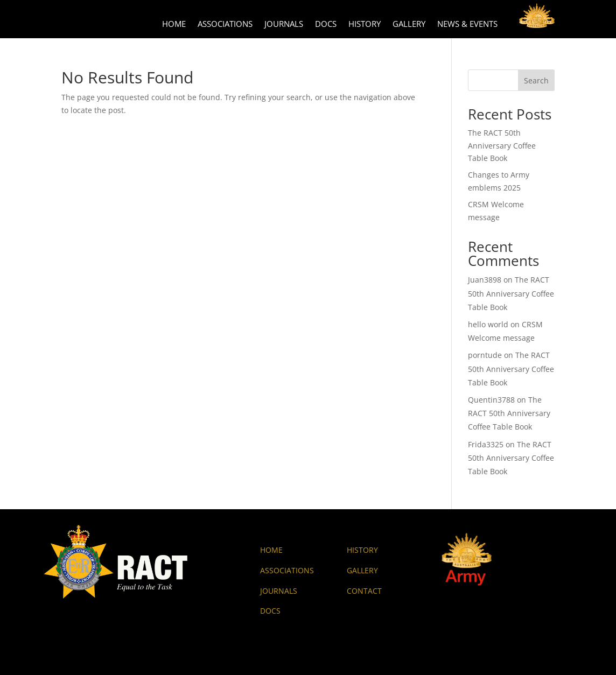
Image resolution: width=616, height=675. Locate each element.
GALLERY (362, 570)
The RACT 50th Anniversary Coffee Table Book (502, 146)
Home (174, 24)
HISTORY (362, 550)
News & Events (467, 24)
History (364, 24)
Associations (225, 24)
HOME (271, 550)
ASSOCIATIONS (287, 570)
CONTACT (364, 591)
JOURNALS (278, 591)
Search (536, 80)
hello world (488, 324)
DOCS (270, 611)
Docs (326, 24)
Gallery (409, 24)
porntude (485, 355)
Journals (283, 24)
